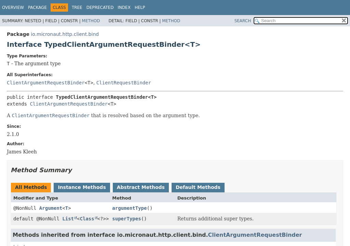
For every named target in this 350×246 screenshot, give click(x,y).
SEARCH (242, 20)
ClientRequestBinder (123, 82)
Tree (77, 7)
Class (87, 218)
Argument (50, 208)
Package (37, 7)
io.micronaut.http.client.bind (65, 34)
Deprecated (100, 7)
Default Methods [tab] (198, 187)
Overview (13, 7)
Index (124, 7)
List (68, 218)
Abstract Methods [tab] (141, 187)
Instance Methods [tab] (82, 187)
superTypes (126, 218)
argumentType (129, 208)
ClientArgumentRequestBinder (46, 82)
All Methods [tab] (31, 187)
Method (91, 20)
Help (140, 7)
